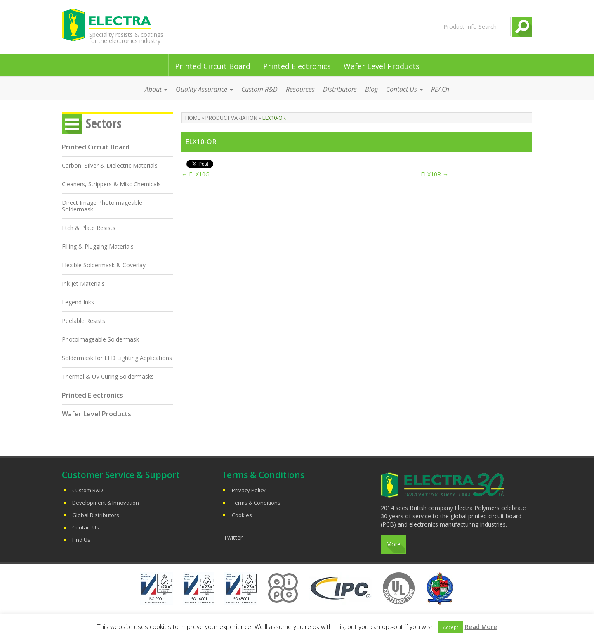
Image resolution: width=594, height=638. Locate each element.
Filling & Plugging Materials (98, 246)
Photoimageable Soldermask (100, 339)
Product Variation (231, 117)
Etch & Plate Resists (89, 228)
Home (192, 117)
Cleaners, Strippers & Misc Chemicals (111, 184)
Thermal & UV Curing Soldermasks (108, 376)
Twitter (233, 537)
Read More (481, 626)
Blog (371, 89)
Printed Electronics (297, 66)
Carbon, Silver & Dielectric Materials (110, 165)
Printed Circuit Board (212, 66)
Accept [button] (450, 627)
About (156, 89)
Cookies (242, 515)
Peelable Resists (83, 321)
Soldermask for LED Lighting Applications (117, 358)
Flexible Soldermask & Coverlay (104, 265)
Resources (300, 89)
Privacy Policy (249, 490)
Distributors (340, 89)
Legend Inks (78, 302)
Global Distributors (95, 515)
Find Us (81, 539)
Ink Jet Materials (83, 283)
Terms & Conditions (256, 502)
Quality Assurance (204, 89)
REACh (440, 89)
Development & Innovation (105, 502)
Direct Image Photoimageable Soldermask (102, 206)
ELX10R (434, 174)
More (393, 544)
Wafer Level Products (382, 66)
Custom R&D (259, 89)
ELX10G (196, 174)
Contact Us (404, 89)
